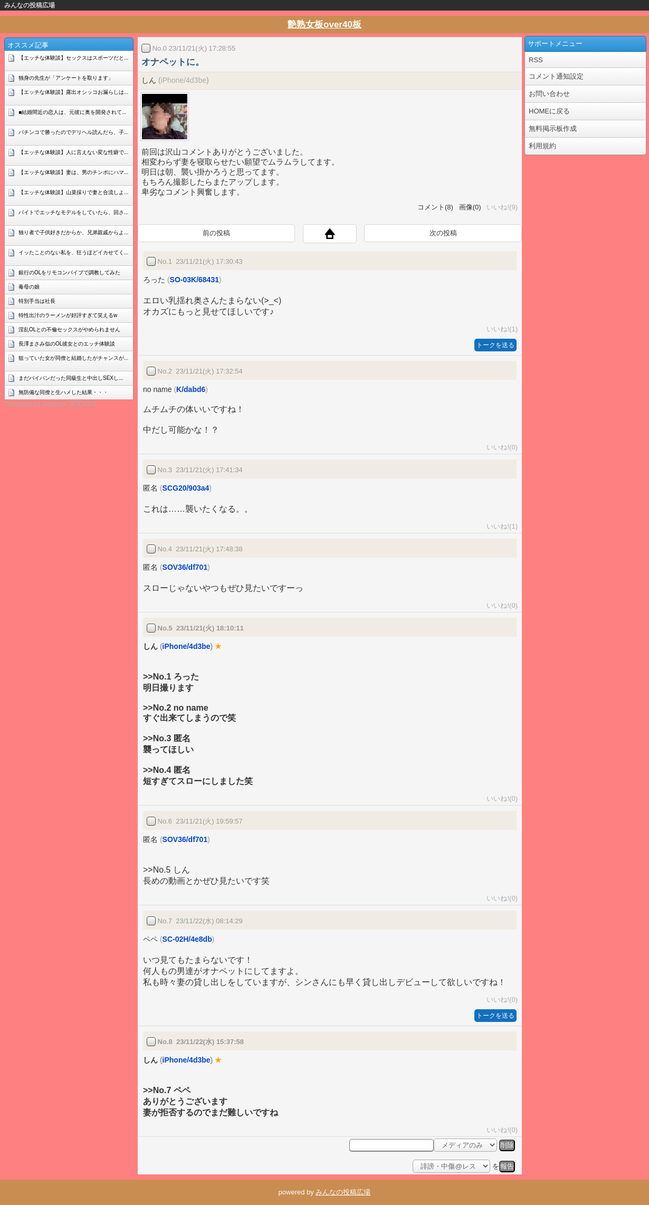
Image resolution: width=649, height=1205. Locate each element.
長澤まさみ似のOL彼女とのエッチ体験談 (66, 344)
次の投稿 (443, 233)
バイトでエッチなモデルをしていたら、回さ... (73, 212)
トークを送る (495, 345)
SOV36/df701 (185, 567)
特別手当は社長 (36, 301)
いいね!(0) (500, 447)
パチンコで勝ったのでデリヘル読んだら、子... (73, 132)
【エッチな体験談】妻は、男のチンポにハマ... (73, 172)
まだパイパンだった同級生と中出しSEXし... (70, 378)
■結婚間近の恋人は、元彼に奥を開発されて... (72, 112)
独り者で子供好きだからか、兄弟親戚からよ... (73, 232)
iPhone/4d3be (183, 80)
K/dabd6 (190, 389)
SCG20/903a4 (186, 488)
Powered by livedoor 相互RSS (50, 404)
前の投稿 (216, 233)
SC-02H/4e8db (187, 939)
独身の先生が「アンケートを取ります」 (65, 78)
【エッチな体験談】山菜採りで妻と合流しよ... (73, 192)
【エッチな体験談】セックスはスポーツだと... (73, 58)
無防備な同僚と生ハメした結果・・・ (63, 392)
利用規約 (542, 146)
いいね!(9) (500, 207)
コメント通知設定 (556, 76)
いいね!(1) (500, 329)
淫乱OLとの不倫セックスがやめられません (69, 329)
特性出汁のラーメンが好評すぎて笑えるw (67, 315)
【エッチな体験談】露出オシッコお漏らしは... (73, 92)
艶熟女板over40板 (324, 25)
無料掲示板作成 (553, 128)
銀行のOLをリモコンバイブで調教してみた (69, 272)
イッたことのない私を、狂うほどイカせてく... (73, 252)
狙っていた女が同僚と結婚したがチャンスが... (73, 358)
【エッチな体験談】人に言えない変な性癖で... (73, 152)
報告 (507, 1166)
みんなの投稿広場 (29, 5)
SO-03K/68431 (194, 279)
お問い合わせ (549, 94)
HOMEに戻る (549, 111)
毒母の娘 (29, 287)
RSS (536, 60)
